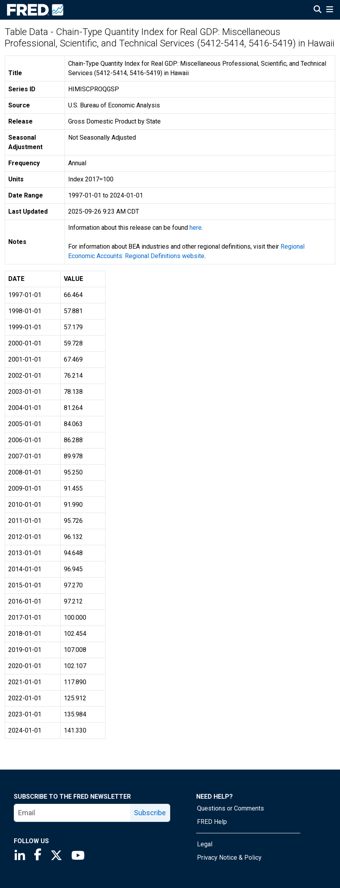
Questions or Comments (230, 808)
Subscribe (150, 813)
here (196, 227)
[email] (72, 813)
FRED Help (212, 821)
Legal (204, 844)
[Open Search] (317, 10)
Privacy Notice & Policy (229, 857)
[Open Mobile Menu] (329, 10)
